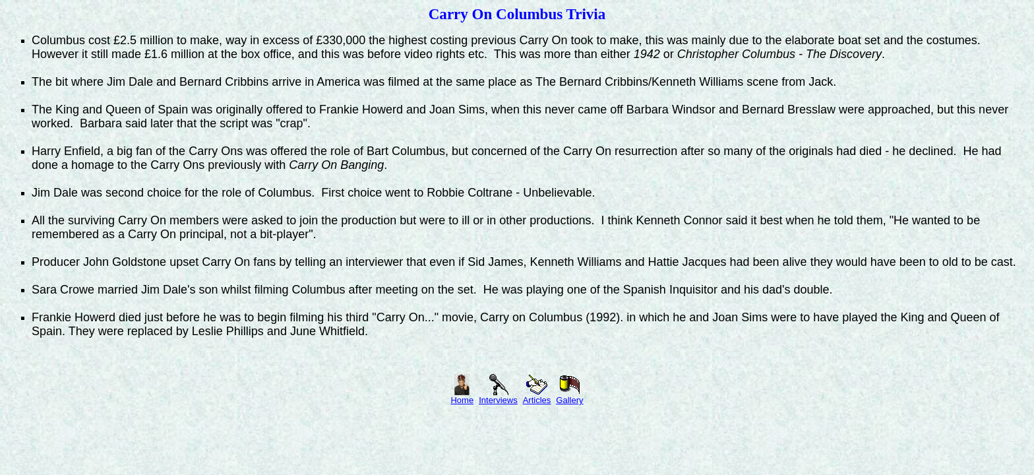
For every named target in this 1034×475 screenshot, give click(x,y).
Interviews (498, 396)
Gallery (569, 396)
